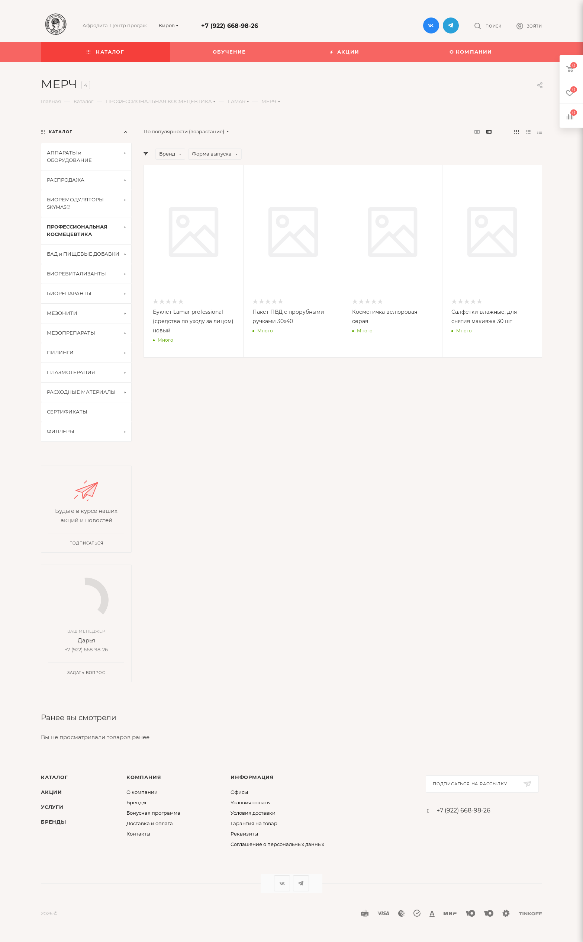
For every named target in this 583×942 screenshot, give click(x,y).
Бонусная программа (153, 813)
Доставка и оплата (149, 823)
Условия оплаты (251, 802)
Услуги (52, 807)
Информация (252, 777)
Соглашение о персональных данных (277, 844)
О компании (142, 792)
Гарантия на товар (254, 823)
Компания (143, 777)
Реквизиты (244, 834)
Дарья (86, 640)
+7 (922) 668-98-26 (229, 25)
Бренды (53, 822)
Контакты (138, 834)
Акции (51, 792)
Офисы (239, 792)
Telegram (451, 25)
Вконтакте (431, 25)
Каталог (54, 777)
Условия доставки (253, 813)
